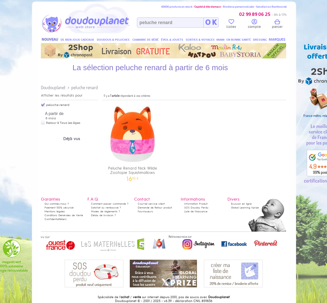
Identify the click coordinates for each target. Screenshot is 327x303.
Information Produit (195, 203)
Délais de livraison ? (103, 215)
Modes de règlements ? (105, 211)
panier (277, 24)
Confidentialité (53, 219)
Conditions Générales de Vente (63, 215)
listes (231, 24)
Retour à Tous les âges (63, 123)
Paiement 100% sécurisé (59, 207)
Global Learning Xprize (245, 207)
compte (254, 24)
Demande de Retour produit (155, 207)
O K (211, 22)
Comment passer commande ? (110, 203)
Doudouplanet (53, 87)
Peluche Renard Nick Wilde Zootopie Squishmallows (132, 141)
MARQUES (277, 39)
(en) (64, 219)
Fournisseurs (145, 211)
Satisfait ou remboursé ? (106, 207)
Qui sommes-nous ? (56, 203)
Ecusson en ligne (241, 203)
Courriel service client (151, 203)
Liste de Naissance (195, 211)
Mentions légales (54, 211)
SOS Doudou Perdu (196, 207)
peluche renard (84, 87)
